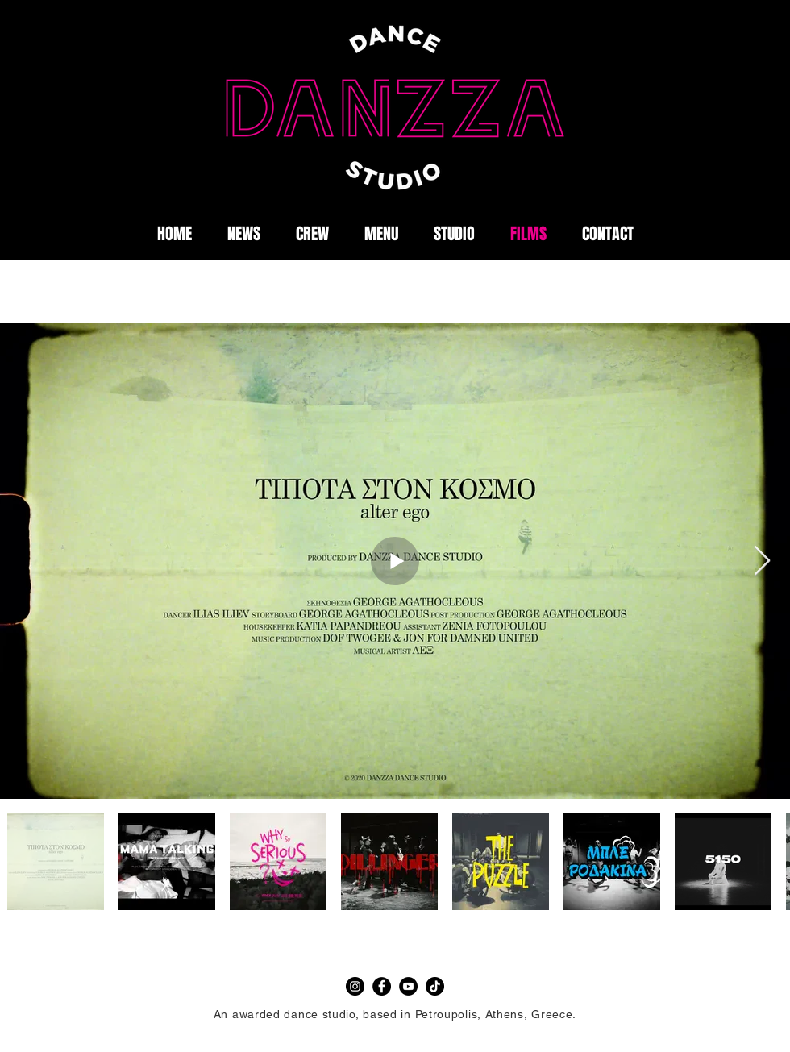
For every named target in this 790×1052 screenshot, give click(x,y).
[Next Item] (762, 561)
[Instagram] (355, 986)
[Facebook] (381, 986)
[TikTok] (435, 986)
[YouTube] (408, 986)
